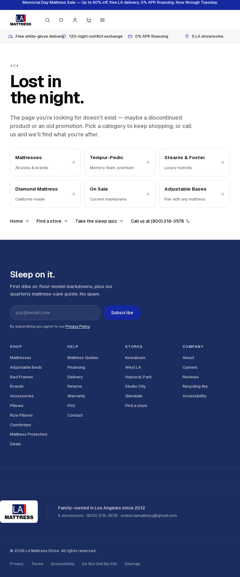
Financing (76, 367)
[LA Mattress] (20, 20)
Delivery (75, 377)
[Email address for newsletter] (55, 312)
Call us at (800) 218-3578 (160, 221)
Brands (17, 386)
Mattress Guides (82, 357)
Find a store (52, 221)
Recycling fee (195, 386)
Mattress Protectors (28, 434)
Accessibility (195, 396)
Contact (75, 415)
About (188, 357)
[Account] (75, 20)
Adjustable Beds (26, 367)
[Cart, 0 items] (88, 20)
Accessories (22, 396)
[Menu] (102, 20)
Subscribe (122, 312)
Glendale (133, 396)
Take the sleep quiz (99, 221)
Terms (37, 563)
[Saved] (61, 20)
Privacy (17, 563)
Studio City (135, 386)
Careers (190, 367)
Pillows (16, 405)
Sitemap (132, 563)
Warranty (76, 396)
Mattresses (20, 357)
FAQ (71, 405)
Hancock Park (138, 377)
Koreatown (135, 357)
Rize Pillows (21, 415)
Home (19, 221)
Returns (74, 386)
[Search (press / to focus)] (47, 20)
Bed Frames (21, 377)
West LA (133, 367)
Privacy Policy (78, 326)
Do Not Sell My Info (99, 563)
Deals (15, 444)
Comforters (20, 425)
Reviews (191, 377)
